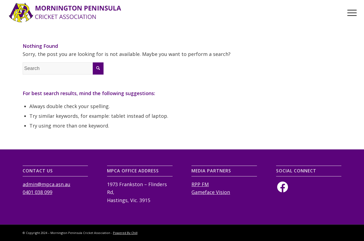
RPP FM (200, 184)
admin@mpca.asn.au (46, 184)
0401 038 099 (37, 192)
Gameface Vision (210, 192)
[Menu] (350, 12)
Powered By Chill (125, 233)
